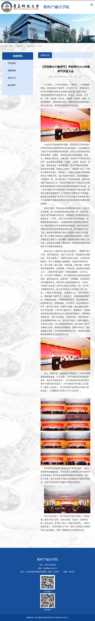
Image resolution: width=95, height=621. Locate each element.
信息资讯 (19, 46)
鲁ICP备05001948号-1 (59, 618)
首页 (11, 46)
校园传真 (30, 46)
